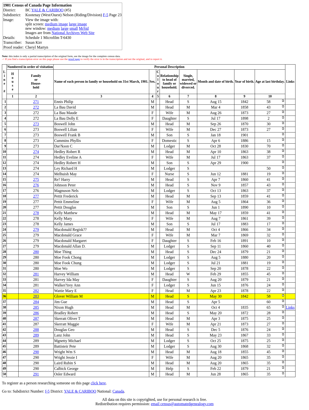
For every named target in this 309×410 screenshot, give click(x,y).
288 (36, 330)
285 (36, 307)
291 (36, 374)
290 (36, 352)
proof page (74, 59)
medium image (56, 24)
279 (36, 229)
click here (98, 383)
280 (36, 252)
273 (36, 124)
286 (36, 313)
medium (53, 28)
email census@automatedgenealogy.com (182, 404)
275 (36, 179)
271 (36, 102)
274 (36, 152)
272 (36, 107)
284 (36, 302)
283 (36, 296)
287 (36, 318)
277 (36, 196)
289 (36, 335)
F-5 (105, 15)
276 (36, 185)
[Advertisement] (255, 17)
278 (36, 213)
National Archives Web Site (73, 33)
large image (78, 24)
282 (36, 291)
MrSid (84, 28)
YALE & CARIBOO (47, 10)
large (65, 28)
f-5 (47, 391)
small (74, 28)
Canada (118, 391)
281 (36, 274)
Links (290, 307)
